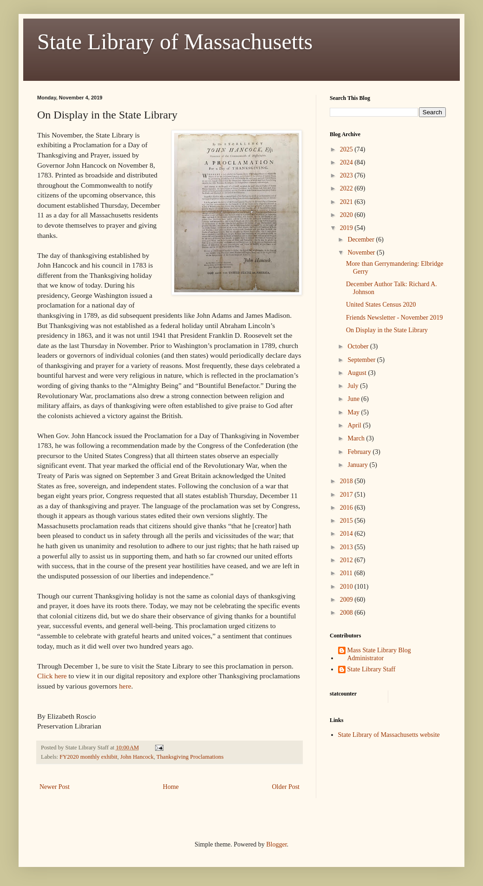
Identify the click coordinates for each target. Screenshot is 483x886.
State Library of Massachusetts (175, 41)
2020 (347, 214)
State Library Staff (371, 669)
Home (171, 786)
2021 (347, 201)
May (354, 412)
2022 (347, 188)
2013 (347, 547)
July (353, 385)
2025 (347, 149)
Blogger (276, 844)
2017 (347, 494)
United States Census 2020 (381, 304)
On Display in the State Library (387, 330)
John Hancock (137, 757)
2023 (347, 175)
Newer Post (54, 786)
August (357, 372)
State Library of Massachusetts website (389, 734)
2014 (347, 533)
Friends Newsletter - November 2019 (394, 317)
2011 (347, 573)
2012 (347, 560)
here (125, 686)
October (358, 346)
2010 (347, 586)
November (362, 252)
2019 (347, 227)
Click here (52, 676)
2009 (347, 599)
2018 (347, 481)
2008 (347, 612)
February (359, 451)
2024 (347, 162)
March (356, 438)
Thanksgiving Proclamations (190, 757)
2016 (347, 507)
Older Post (286, 786)
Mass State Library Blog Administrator (379, 654)
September (362, 359)
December (361, 239)
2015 (347, 520)
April (355, 425)
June (354, 398)
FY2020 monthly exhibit (88, 757)
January (358, 464)
